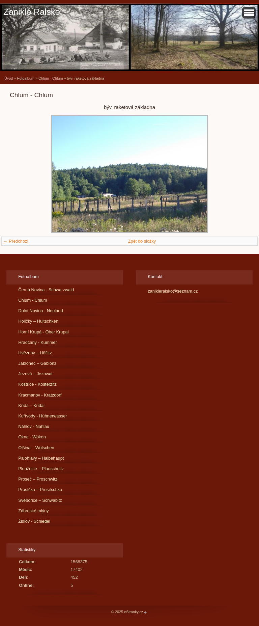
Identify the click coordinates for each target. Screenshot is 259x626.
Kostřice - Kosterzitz (37, 384)
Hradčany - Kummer (37, 342)
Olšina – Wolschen (36, 447)
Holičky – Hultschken (38, 321)
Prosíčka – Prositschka (40, 489)
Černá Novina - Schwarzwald (46, 289)
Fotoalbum (25, 78)
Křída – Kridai (31, 405)
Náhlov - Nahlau (33, 426)
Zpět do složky (142, 241)
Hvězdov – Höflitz (35, 352)
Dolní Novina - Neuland (40, 310)
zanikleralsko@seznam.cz (173, 291)
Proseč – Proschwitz (37, 479)
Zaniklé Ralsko (31, 12)
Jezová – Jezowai (35, 373)
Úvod (8, 78)
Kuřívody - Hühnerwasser (42, 415)
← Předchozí (15, 241)
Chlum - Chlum (50, 78)
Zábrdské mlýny (33, 510)
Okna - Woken (32, 436)
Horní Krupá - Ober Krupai (43, 331)
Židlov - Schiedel (34, 521)
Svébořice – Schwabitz (40, 500)
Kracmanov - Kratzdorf (39, 395)
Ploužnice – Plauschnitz (41, 468)
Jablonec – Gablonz (37, 363)
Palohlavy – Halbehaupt (41, 458)
